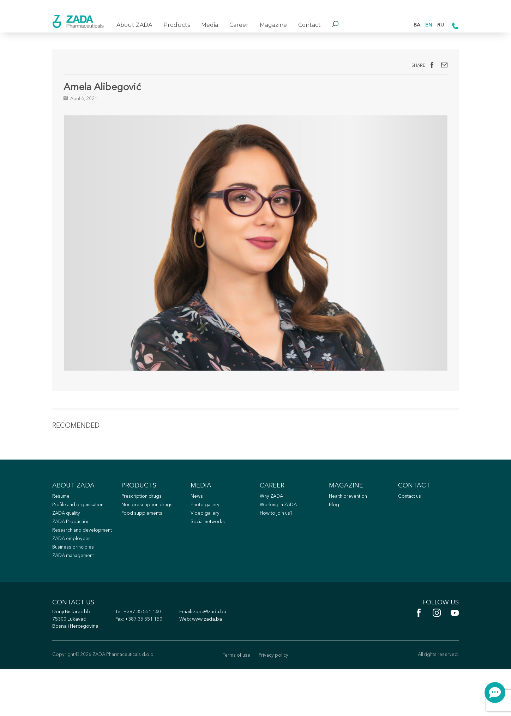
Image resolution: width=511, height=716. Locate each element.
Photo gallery (207, 527)
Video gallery (206, 536)
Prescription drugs (143, 518)
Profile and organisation (80, 527)
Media (209, 25)
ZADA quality (68, 536)
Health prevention (350, 518)
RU (440, 25)
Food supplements (143, 536)
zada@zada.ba (223, 656)
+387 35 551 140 (150, 656)
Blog (334, 527)
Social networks (210, 546)
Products (176, 25)
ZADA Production (73, 546)
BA (414, 25)
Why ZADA (273, 518)
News (197, 518)
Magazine (273, 25)
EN (427, 25)
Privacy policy (275, 701)
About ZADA (134, 25)
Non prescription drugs (149, 527)
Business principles (75, 582)
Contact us (411, 518)
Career (238, 25)
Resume (62, 518)
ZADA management (76, 591)
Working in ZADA (281, 527)
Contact (309, 25)
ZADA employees (74, 573)
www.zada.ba (219, 664)
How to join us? (278, 536)
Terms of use (235, 701)
